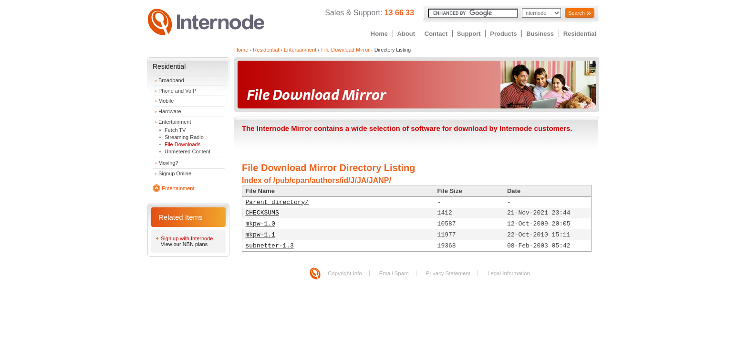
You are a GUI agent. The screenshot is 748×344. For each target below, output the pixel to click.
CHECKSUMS (262, 212)
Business (540, 33)
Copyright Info (345, 273)
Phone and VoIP (177, 91)
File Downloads (182, 144)
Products (503, 33)
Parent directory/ (277, 202)
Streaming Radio (184, 137)
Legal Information (509, 273)
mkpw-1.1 (260, 234)
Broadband (171, 80)
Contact (436, 33)
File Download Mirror (345, 50)
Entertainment (174, 122)
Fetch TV (175, 130)
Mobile (166, 101)
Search (576, 13)
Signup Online (174, 173)
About (406, 33)
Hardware (169, 111)
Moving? (168, 163)
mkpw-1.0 (260, 223)
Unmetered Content (187, 151)
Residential (579, 33)
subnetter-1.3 (270, 245)
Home (379, 33)
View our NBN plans (184, 244)
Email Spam (394, 273)
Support (469, 33)
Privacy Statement (448, 273)
